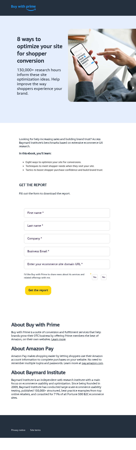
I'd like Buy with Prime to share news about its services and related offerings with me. (54, 276)
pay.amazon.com (92, 363)
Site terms (35, 430)
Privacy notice (18, 430)
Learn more (58, 339)
